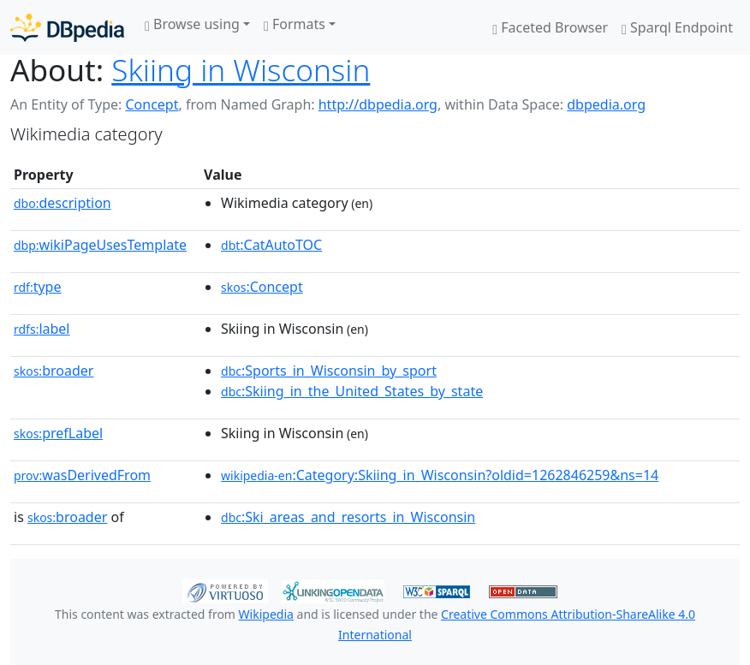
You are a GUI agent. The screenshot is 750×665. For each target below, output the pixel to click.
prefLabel (58, 433)
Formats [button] (294, 24)
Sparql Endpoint (677, 27)
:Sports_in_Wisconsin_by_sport (329, 370)
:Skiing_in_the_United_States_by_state (352, 391)
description (62, 202)
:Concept (262, 286)
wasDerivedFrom (82, 475)
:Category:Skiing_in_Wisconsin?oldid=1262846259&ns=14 (439, 475)
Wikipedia (266, 614)
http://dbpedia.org (378, 104)
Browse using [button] (192, 24)
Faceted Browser (550, 27)
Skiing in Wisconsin (240, 69)
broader (53, 370)
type (38, 286)
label (42, 328)
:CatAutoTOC (271, 244)
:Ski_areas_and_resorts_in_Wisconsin (348, 517)
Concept (151, 104)
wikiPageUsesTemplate (100, 244)
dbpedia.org (606, 104)
